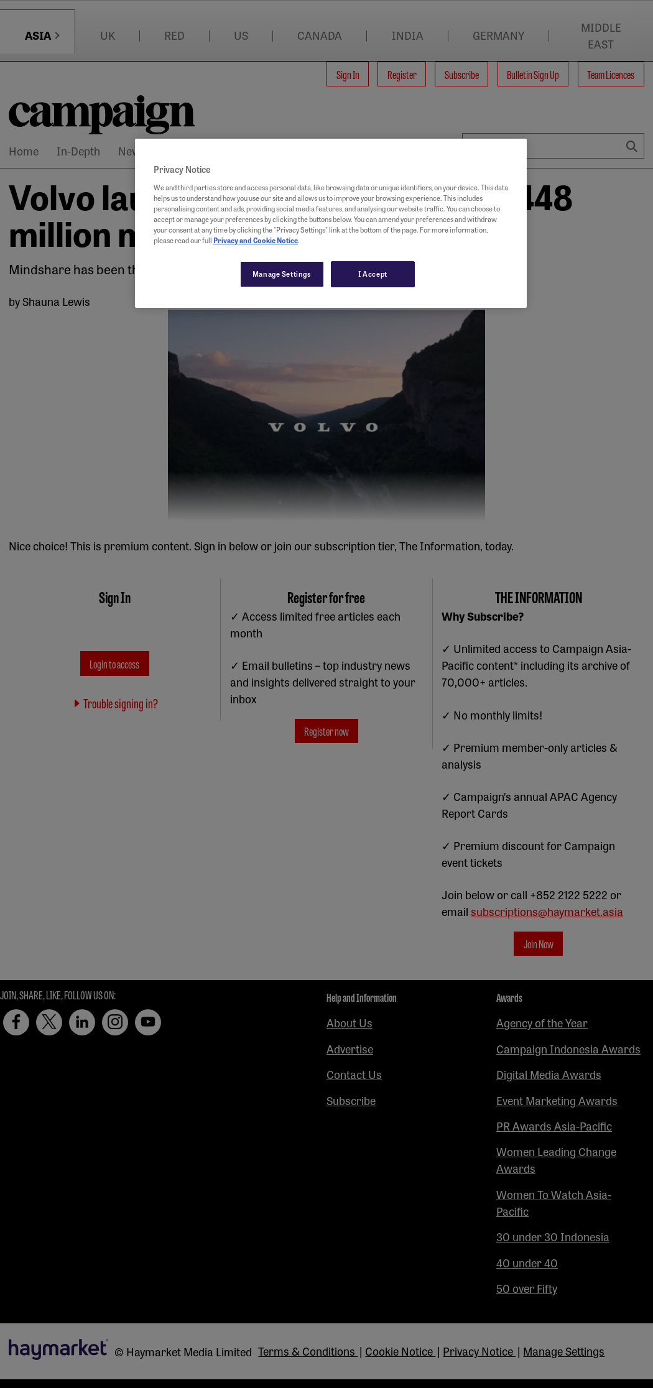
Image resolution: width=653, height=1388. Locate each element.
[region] (331, 223)
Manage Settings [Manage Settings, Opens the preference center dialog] (282, 274)
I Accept (372, 274)
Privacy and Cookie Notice (255, 240)
